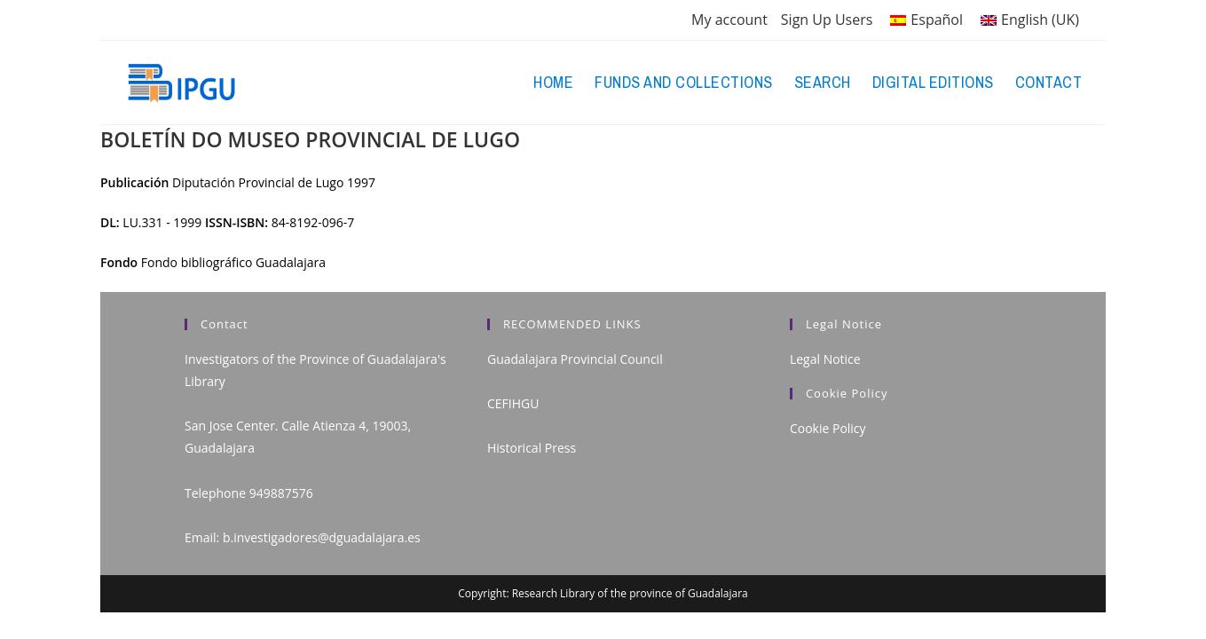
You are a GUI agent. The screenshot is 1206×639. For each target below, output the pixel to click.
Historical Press (531, 447)
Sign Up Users (827, 19)
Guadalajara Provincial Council (575, 359)
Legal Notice (825, 359)
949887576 (281, 493)
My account (729, 19)
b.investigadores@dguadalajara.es (322, 537)
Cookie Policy (828, 428)
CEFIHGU (513, 403)
